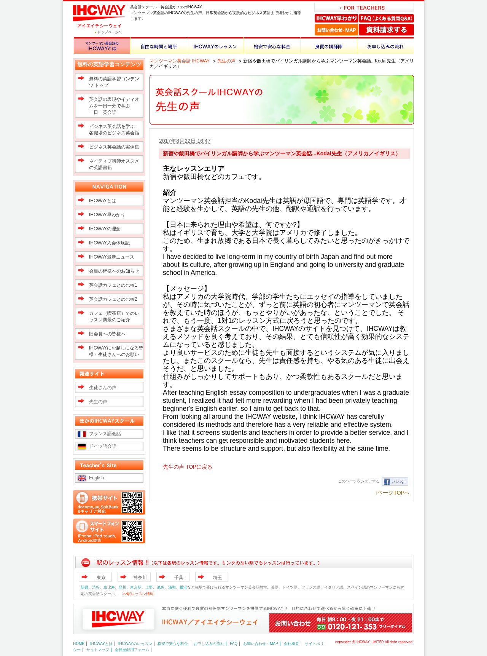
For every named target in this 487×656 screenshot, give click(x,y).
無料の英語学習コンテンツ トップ (114, 82)
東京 (101, 577)
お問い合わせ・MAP (336, 29)
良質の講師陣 (328, 45)
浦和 (172, 587)
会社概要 (291, 644)
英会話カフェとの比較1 (113, 285)
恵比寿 (109, 587)
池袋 (160, 587)
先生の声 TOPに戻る (187, 467)
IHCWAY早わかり (337, 18)
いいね (395, 481)
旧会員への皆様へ (107, 334)
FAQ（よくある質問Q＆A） (386, 18)
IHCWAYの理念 (105, 228)
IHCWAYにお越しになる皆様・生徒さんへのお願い (116, 351)
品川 (122, 587)
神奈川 (140, 577)
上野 (149, 587)
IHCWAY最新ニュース (111, 257)
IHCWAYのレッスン (215, 45)
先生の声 (226, 61)
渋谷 (96, 587)
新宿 (84, 587)
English (96, 477)
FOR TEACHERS (364, 7)
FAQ (233, 644)
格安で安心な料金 (272, 45)
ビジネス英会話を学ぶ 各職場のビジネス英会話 (114, 130)
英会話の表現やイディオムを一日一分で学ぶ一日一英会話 (114, 106)
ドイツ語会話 (102, 446)
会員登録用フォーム (132, 650)
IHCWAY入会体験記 (109, 243)
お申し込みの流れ (385, 45)
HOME (78, 644)
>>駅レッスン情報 (138, 594)
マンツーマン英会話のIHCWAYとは (101, 45)
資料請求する (386, 29)
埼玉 (217, 577)
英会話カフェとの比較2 (113, 299)
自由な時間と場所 (158, 45)
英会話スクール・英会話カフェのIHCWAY (166, 7)
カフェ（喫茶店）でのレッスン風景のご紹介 (114, 316)
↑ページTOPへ (392, 493)
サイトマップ (97, 650)
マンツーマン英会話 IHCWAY (180, 61)
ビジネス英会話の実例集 (114, 147)
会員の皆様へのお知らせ (114, 271)
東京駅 (136, 587)
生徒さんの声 (102, 387)
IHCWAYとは (102, 200)
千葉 (178, 577)
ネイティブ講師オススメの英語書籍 (114, 164)
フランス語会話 (105, 433)
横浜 (183, 587)
